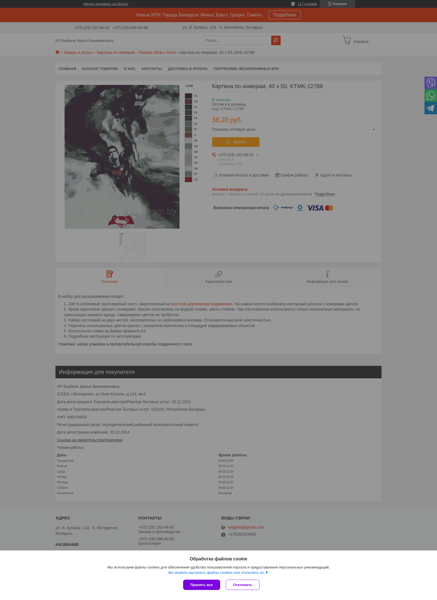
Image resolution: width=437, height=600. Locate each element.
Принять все (201, 585)
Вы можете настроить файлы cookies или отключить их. (216, 572)
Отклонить (242, 585)
